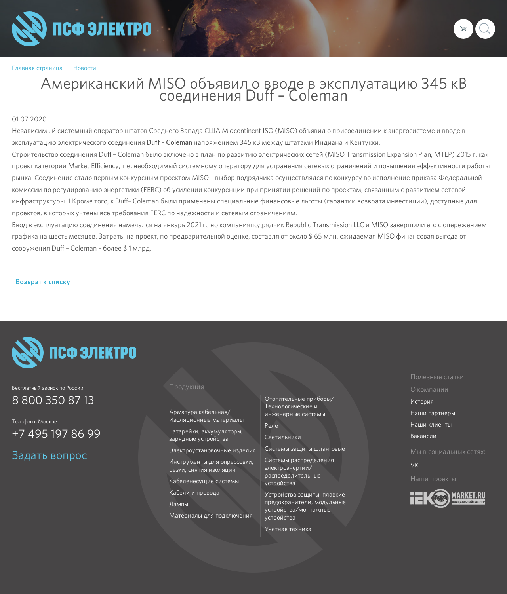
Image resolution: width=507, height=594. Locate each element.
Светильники (283, 437)
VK (414, 465)
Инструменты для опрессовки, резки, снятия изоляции (211, 465)
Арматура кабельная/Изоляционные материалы (206, 415)
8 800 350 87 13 (53, 400)
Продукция (186, 386)
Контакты (432, 28)
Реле (271, 425)
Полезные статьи (437, 376)
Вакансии (423, 436)
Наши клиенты (431, 424)
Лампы (178, 504)
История (422, 401)
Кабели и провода (194, 492)
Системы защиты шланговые (305, 448)
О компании (296, 28)
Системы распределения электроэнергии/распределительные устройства (299, 471)
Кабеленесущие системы (204, 481)
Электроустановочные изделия (212, 450)
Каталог (334, 28)
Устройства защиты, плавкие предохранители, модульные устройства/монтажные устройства (305, 506)
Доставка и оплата (382, 28)
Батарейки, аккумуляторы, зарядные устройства (206, 434)
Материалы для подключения (211, 515)
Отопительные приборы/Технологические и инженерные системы (299, 406)
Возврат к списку (43, 281)
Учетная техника (288, 529)
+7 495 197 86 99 (56, 434)
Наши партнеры (432, 413)
